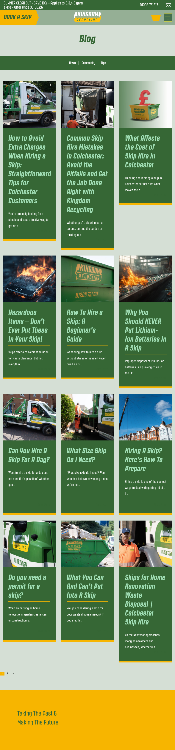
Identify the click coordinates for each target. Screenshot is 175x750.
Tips (103, 63)
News (72, 63)
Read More (44, 230)
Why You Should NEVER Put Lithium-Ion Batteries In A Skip (145, 330)
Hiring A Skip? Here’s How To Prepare (144, 459)
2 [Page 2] (7, 673)
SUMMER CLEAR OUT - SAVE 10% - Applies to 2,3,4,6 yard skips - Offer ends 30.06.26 (43, 5)
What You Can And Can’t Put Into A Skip (85, 586)
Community (88, 63)
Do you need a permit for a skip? (27, 586)
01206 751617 (149, 5)
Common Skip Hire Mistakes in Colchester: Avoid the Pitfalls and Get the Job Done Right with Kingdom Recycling (87, 174)
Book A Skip (17, 17)
